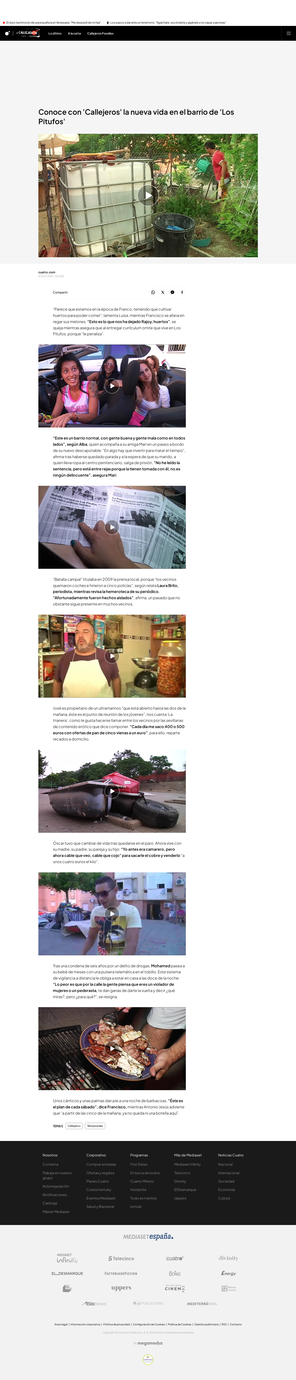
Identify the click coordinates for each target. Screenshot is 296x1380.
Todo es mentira (143, 1198)
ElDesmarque (185, 1189)
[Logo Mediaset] (148, 1239)
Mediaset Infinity (187, 1164)
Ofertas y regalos (100, 1173)
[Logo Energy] (228, 1273)
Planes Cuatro (97, 1181)
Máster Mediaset (56, 1211)
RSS (224, 1324)
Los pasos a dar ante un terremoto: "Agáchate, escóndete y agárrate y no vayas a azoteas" (168, 22)
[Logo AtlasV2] (94, 1304)
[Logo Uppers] (121, 1288)
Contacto (236, 1324)
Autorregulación (56, 1186)
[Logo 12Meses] (229, 1288)
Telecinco (182, 1173)
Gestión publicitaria (206, 1324)
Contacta (50, 1164)
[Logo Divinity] (229, 1258)
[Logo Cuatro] (174, 1258)
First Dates (138, 1164)
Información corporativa (85, 1324)
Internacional (228, 1173)
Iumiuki (136, 1206)
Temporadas (95, 1126)
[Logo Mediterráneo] (202, 1303)
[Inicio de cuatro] (7, 33)
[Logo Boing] (175, 1273)
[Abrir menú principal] (289, 33)
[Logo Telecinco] (121, 1258)
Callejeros (74, 1126)
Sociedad (226, 1181)
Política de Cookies (179, 1324)
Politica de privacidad (116, 1324)
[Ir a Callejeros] (28, 33)
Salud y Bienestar (100, 1206)
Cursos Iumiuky (98, 1189)
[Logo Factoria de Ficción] (121, 1273)
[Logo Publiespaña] (148, 1303)
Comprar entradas (101, 1164)
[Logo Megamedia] (150, 1343)
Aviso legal (61, 1324)
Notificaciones (55, 1194)
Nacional (225, 1164)
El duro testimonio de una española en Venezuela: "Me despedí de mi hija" (53, 22)
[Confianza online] (148, 1363)
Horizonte (138, 1189)
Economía (226, 1189)
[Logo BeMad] (67, 1288)
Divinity (180, 1181)
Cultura (224, 1198)
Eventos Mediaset (101, 1198)
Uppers (180, 1198)
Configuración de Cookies (149, 1324)
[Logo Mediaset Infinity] (67, 1258)
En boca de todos (145, 1173)
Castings (50, 1203)
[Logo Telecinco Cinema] (175, 1289)
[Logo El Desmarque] (67, 1273)
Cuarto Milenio (142, 1181)
